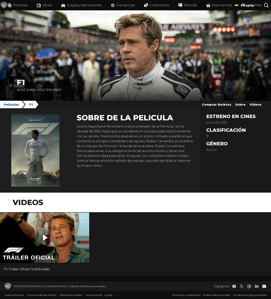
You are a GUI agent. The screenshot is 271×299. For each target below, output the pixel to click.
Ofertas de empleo (71, 295)
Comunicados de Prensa (41, 295)
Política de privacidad (216, 295)
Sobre (240, 104)
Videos (256, 104)
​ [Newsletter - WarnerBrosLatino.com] (264, 286)
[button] (45, 238)
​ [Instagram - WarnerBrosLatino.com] (249, 286)
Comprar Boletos (216, 104)
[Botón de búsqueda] (266, 5)
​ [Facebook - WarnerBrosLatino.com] (234, 286)
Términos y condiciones (186, 295)
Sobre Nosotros (14, 295)
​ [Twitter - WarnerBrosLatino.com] (241, 286)
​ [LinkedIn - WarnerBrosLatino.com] (256, 286)
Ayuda (108, 295)
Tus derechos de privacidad (249, 295)
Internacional (94, 295)
